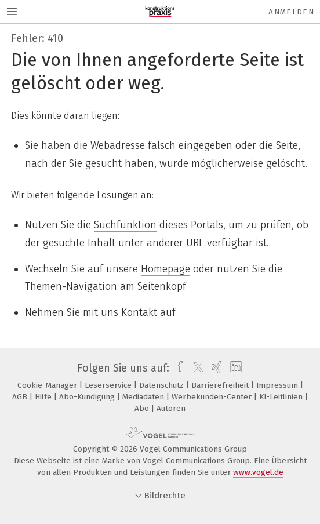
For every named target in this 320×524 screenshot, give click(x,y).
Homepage (165, 269)
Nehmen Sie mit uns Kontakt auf (100, 312)
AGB (21, 397)
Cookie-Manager (48, 385)
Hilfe (44, 397)
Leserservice (109, 385)
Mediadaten (144, 397)
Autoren (171, 408)
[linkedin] (234, 368)
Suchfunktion (125, 225)
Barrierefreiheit (221, 385)
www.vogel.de (258, 472)
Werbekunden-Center (213, 397)
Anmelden (291, 12)
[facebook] (177, 368)
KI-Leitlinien (282, 397)
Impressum (278, 385)
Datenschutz (162, 385)
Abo (142, 408)
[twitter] (195, 368)
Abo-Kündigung (88, 397)
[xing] (215, 368)
